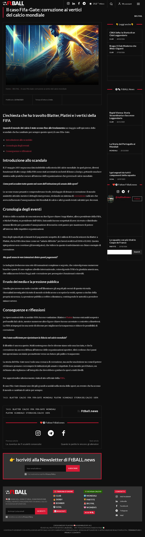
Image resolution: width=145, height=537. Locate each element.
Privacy (68, 533)
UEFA (96, 397)
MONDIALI (113, 150)
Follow (137, 199)
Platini (69, 317)
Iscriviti (41, 511)
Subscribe (73, 468)
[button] (111, 4)
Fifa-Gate (37, 397)
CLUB (111, 39)
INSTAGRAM (125, 497)
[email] (45, 468)
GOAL (111, 179)
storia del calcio (83, 397)
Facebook (124, 506)
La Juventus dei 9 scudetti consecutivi (23, 444)
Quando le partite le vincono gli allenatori (80, 444)
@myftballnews (123, 197)
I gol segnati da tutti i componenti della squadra (122, 173)
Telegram (124, 511)
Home (8, 89)
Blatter (14, 397)
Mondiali (48, 397)
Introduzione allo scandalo (19, 140)
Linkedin (123, 501)
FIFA (62, 378)
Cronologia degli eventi (17, 145)
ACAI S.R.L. (69, 528)
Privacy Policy (51, 474)
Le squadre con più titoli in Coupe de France (122, 241)
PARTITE (112, 246)
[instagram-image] (113, 211)
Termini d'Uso (134, 530)
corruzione (79, 196)
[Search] (137, 252)
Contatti (76, 533)
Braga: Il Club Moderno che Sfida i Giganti (122, 47)
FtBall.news (89, 411)
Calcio (22, 397)
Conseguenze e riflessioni (18, 151)
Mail (121, 515)
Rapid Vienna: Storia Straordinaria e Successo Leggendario (121, 115)
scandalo (68, 397)
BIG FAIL (138, 16)
